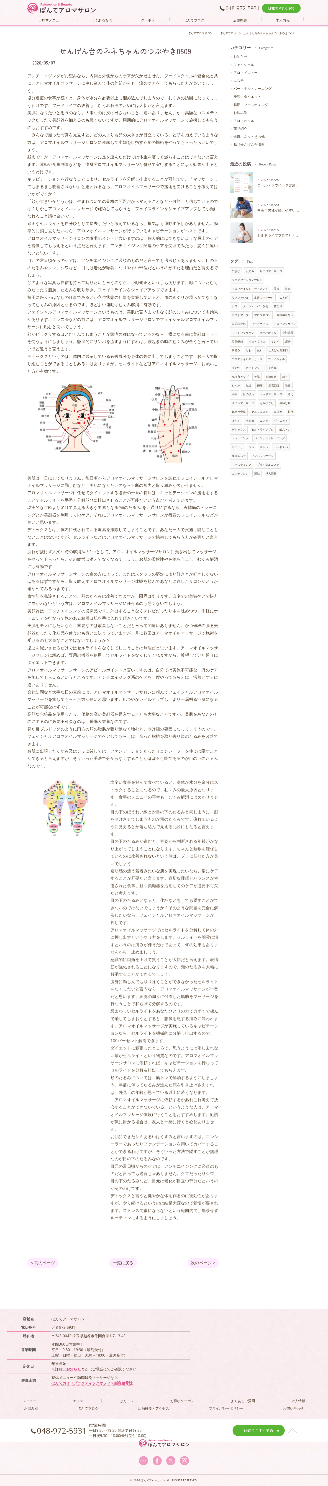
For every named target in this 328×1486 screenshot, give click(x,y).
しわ (248, 350)
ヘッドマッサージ (271, 394)
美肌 (257, 377)
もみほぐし (267, 403)
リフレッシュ (240, 297)
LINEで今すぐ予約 (281, 8)
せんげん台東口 (278, 350)
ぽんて (236, 421)
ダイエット (281, 421)
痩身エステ (239, 456)
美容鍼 (272, 368)
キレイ (275, 341)
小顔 (234, 394)
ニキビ (283, 297)
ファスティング (241, 465)
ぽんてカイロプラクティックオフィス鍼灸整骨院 (92, 1382)
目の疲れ (248, 394)
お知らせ (240, 56)
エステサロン (240, 473)
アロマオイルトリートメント (250, 289)
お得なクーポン (182, 1401)
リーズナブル (259, 324)
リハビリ (237, 447)
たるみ (250, 271)
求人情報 (271, 473)
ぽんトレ (285, 429)
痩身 (288, 341)
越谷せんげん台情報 (249, 144)
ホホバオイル (268, 333)
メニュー (30, 1401)
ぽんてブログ (88, 1408)
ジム (251, 447)
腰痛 (260, 385)
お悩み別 (240, 113)
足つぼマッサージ (271, 271)
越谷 (285, 377)
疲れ (260, 350)
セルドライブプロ (262, 429)
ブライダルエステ (268, 465)
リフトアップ (240, 315)
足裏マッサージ (264, 297)
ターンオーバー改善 (255, 306)
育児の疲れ (239, 324)
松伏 (290, 412)
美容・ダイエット (247, 96)
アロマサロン (262, 315)
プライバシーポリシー (226, 1408)
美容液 (250, 421)
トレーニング (240, 438)
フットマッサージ (243, 333)
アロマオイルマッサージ (247, 359)
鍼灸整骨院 (239, 412)
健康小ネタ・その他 (249, 136)
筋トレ (264, 447)
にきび (236, 271)
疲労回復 (273, 385)
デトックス (239, 429)
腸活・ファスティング (250, 105)
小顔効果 (287, 333)
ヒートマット (254, 368)
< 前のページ (43, 1262)
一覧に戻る (123, 1262)
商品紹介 (240, 128)
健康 (287, 289)
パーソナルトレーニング (252, 88)
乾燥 (248, 385)
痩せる (236, 350)
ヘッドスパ (281, 447)
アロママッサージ (285, 324)
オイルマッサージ (243, 403)
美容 (276, 289)
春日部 (278, 412)
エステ (238, 80)
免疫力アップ (240, 377)
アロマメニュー (245, 72)
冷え (290, 394)
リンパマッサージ (262, 456)
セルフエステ (259, 412)
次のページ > (203, 1262)
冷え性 (236, 368)
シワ (234, 306)
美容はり (285, 403)
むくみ (236, 385)
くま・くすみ (257, 341)
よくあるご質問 (243, 1401)
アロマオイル (243, 121)
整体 (288, 385)
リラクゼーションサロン (247, 280)
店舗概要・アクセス (153, 1408)
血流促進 (271, 377)
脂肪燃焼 (237, 341)
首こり (278, 306)
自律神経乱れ (285, 315)
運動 (257, 473)
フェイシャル (243, 64)
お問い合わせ (293, 1408)
